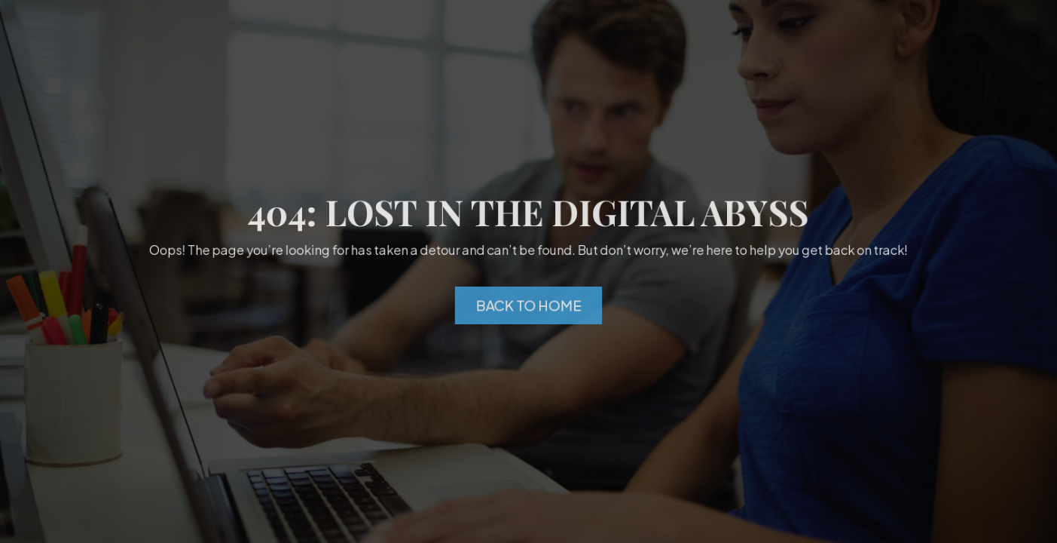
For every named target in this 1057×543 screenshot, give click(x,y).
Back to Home (529, 305)
